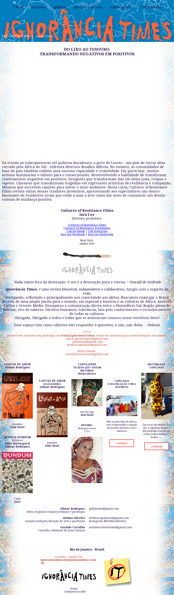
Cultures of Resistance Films (87, 224)
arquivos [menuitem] (38, 6)
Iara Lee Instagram (100, 234)
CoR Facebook (76, 231)
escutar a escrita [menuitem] (88, 6)
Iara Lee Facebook (73, 234)
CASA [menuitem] (18, 6)
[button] (122, 443)
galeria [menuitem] (60, 6)
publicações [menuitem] (120, 6)
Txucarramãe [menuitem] (150, 6)
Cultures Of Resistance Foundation (87, 228)
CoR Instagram (98, 231)
